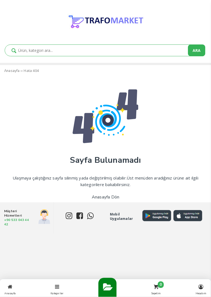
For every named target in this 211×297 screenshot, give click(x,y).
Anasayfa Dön (105, 197)
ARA (197, 50)
